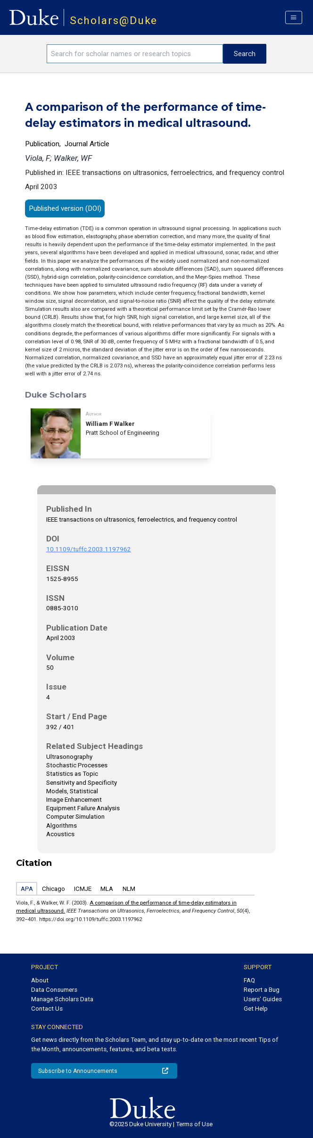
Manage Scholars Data (62, 999)
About (40, 980)
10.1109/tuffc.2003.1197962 (88, 549)
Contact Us (47, 1008)
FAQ (249, 980)
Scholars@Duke (114, 20)
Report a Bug (262, 989)
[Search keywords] (135, 53)
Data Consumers (54, 989)
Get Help (256, 1008)
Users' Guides (263, 999)
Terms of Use (194, 1124)
